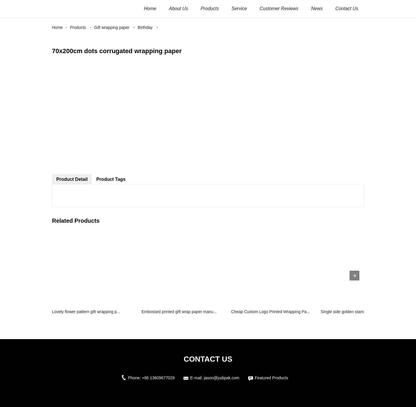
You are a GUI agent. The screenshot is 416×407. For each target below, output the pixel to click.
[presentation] (354, 275)
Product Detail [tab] (72, 179)
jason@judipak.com (221, 378)
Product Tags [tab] (110, 179)
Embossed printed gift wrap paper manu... (179, 311)
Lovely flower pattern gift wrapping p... (86, 311)
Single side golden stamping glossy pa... (357, 311)
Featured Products (271, 378)
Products (78, 27)
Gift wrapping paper (111, 27)
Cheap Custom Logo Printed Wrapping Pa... (270, 311)
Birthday (145, 27)
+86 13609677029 (158, 378)
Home (57, 27)
